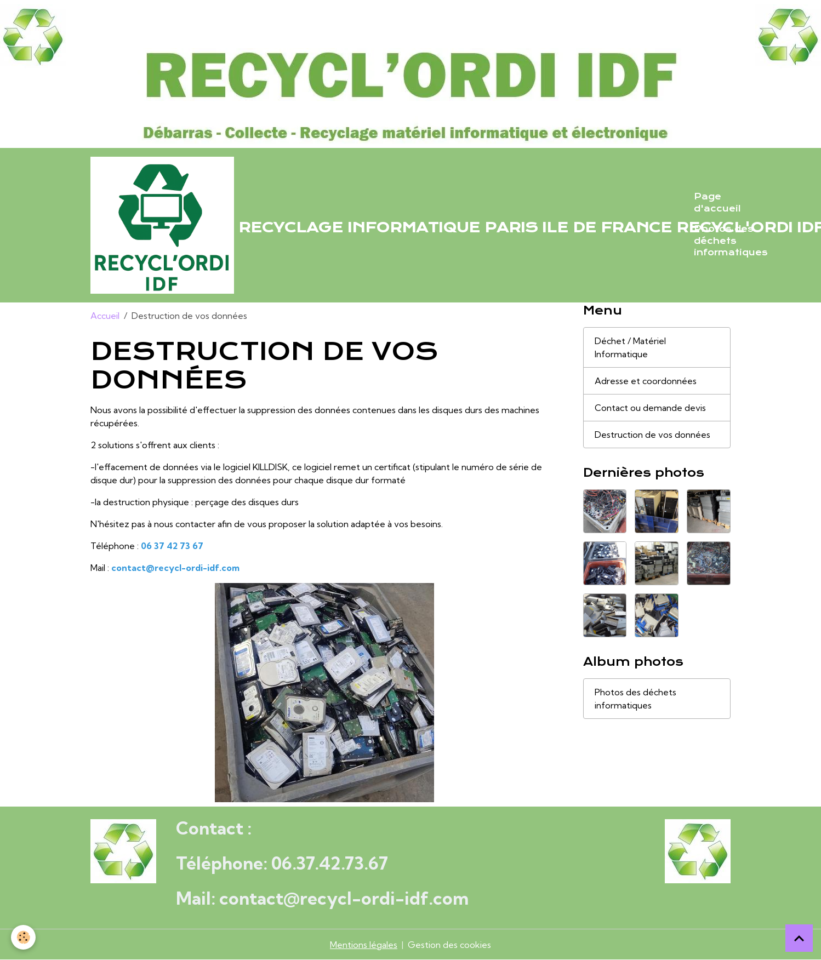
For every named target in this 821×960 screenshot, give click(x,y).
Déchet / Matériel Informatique (630, 347)
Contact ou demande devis (650, 407)
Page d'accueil (717, 203)
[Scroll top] (799, 938)
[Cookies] (23, 937)
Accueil (104, 315)
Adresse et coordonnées (646, 380)
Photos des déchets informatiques (731, 241)
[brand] (385, 225)
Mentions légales (363, 944)
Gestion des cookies (449, 944)
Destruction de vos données (652, 434)
